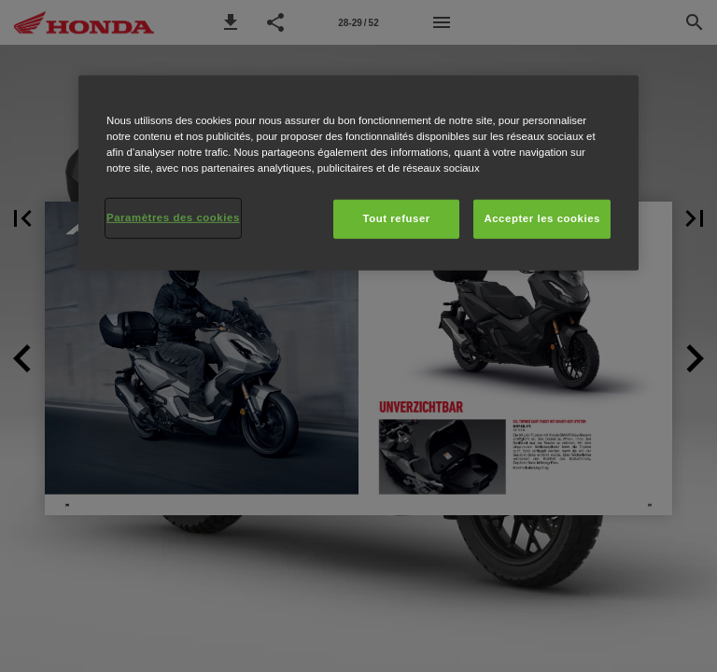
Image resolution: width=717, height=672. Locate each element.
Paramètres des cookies (173, 217)
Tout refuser (395, 218)
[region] (358, 173)
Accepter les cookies (542, 218)
